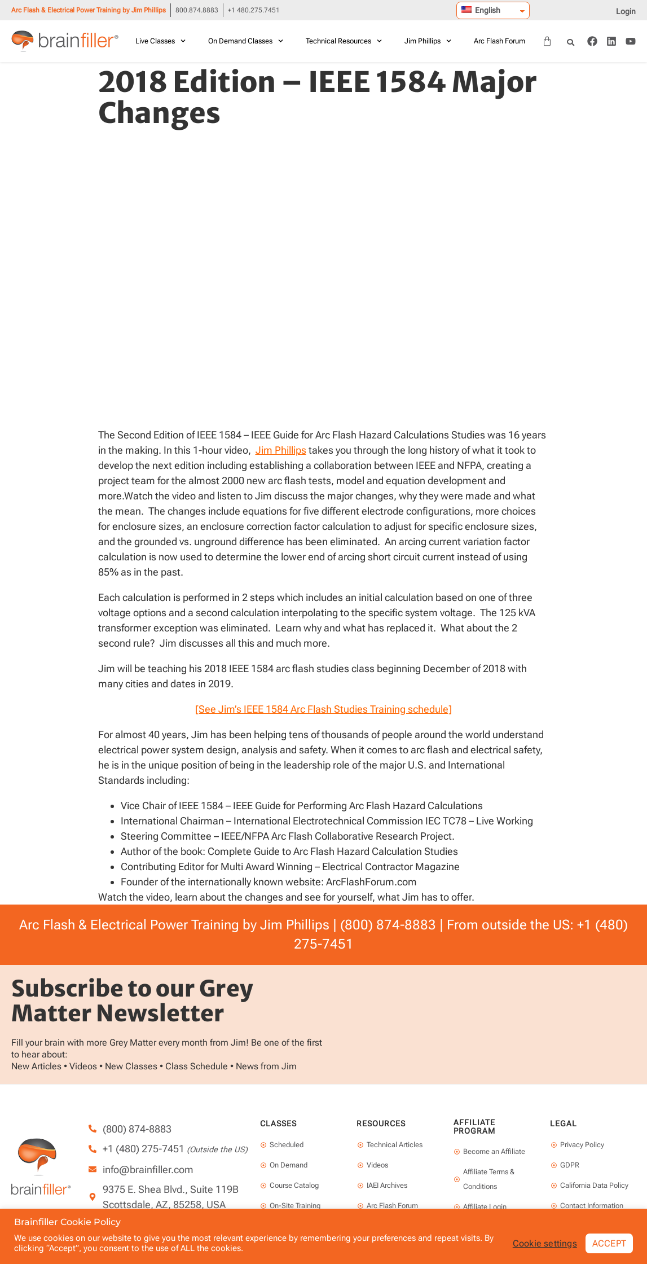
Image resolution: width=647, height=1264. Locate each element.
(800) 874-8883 (388, 925)
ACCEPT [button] (609, 1242)
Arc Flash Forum (499, 41)
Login (626, 11)
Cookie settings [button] (545, 1243)
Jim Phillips (427, 41)
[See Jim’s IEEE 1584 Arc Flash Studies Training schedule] (323, 709)
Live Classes (160, 41)
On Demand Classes (245, 41)
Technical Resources (344, 41)
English (480, 10)
